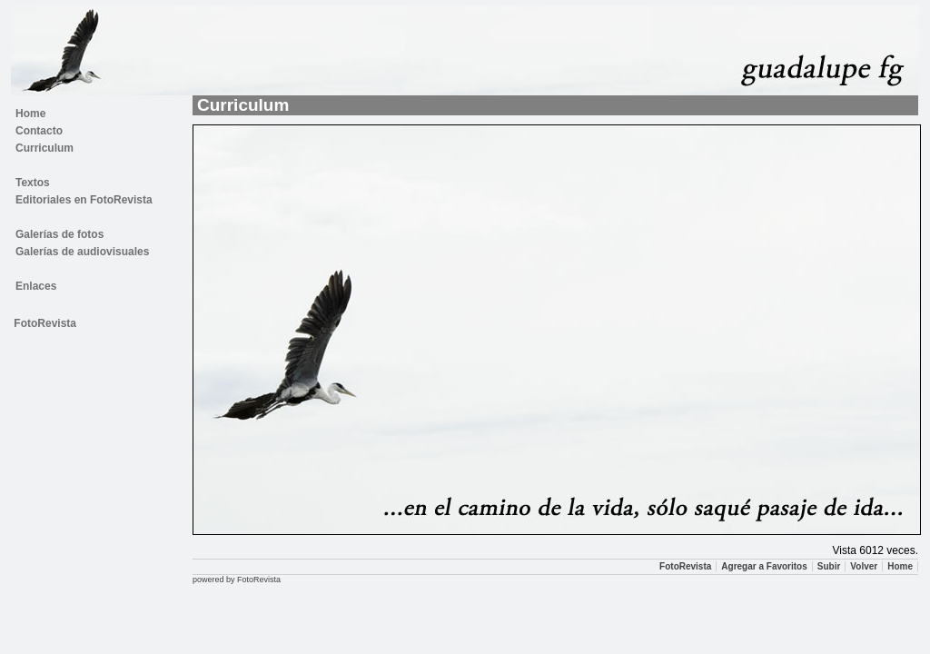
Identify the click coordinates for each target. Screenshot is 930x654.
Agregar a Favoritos (763, 566)
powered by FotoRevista (237, 579)
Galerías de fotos (59, 234)
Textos (32, 182)
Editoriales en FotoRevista (84, 199)
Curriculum (44, 148)
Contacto (39, 130)
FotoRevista (45, 323)
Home (30, 113)
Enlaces (35, 286)
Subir (829, 566)
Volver (863, 566)
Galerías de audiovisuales (82, 251)
